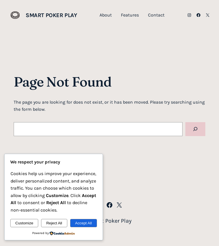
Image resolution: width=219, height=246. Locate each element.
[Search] (195, 129)
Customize (24, 223)
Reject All (54, 223)
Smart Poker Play (51, 15)
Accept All (83, 223)
